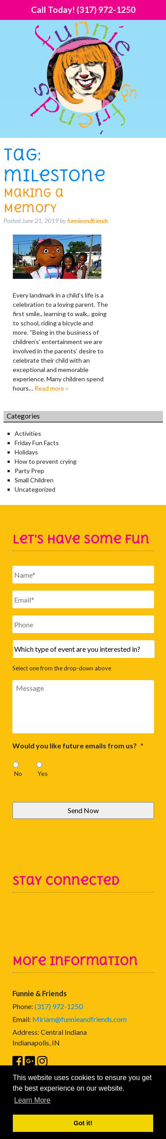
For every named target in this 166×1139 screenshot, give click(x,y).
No (18, 773)
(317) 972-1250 (59, 1006)
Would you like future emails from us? (77, 745)
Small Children (34, 480)
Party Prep (29, 470)
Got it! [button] (82, 1123)
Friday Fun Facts (37, 442)
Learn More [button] (32, 1100)
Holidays (26, 452)
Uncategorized (35, 489)
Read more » (51, 388)
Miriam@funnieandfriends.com (79, 1019)
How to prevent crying (46, 461)
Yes (43, 773)
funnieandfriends (87, 220)
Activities (28, 433)
